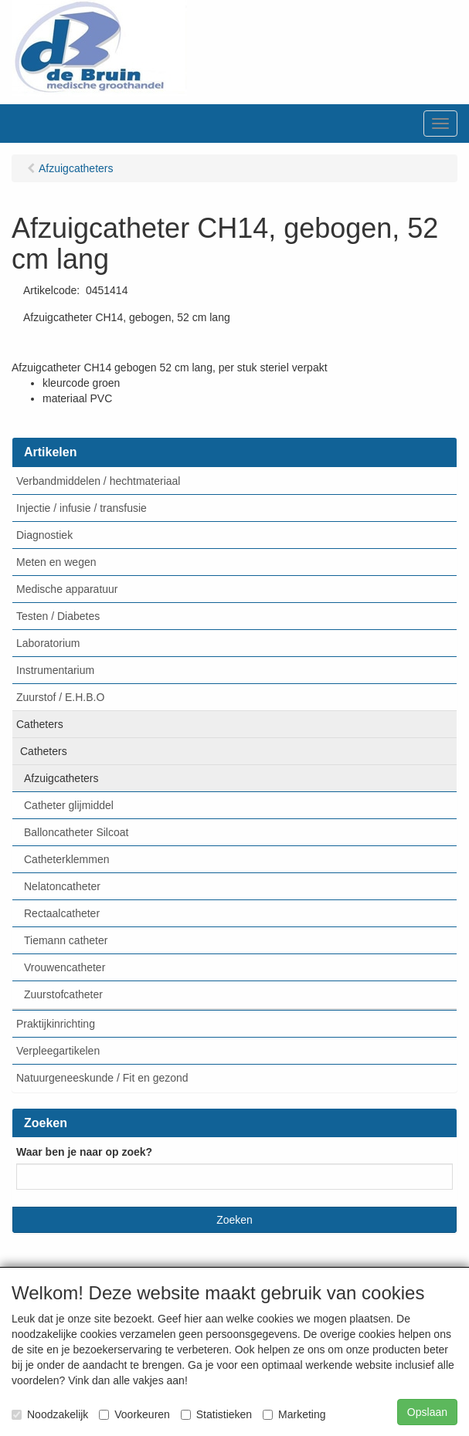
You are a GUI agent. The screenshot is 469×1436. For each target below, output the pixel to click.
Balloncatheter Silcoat (76, 832)
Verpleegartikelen (58, 1051)
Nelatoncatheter (62, 886)
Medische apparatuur (67, 589)
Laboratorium (48, 643)
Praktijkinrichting (55, 1024)
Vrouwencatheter (64, 967)
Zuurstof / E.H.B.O (60, 697)
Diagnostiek (44, 535)
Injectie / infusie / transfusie (81, 508)
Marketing (294, 1414)
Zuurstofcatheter (63, 994)
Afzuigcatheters (61, 778)
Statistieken (216, 1414)
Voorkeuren (134, 1414)
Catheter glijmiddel (69, 805)
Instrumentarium (55, 670)
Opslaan (427, 1412)
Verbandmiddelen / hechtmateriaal (98, 481)
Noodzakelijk (50, 1414)
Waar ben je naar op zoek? (84, 1152)
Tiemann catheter (65, 940)
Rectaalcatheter (62, 913)
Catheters (39, 724)
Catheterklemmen (67, 859)
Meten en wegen (56, 562)
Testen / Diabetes (58, 616)
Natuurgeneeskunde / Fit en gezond (102, 1078)
